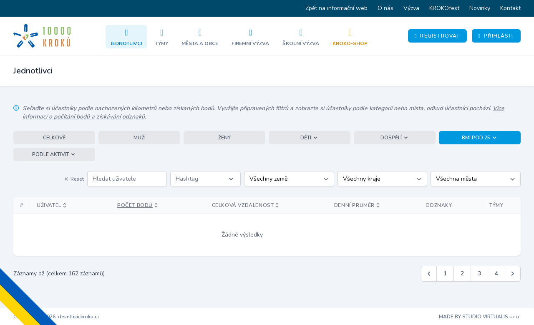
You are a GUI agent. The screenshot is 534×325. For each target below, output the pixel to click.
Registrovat (437, 36)
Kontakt (510, 8)
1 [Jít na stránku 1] (445, 273)
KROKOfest (444, 8)
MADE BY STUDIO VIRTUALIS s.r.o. (480, 316)
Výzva (411, 8)
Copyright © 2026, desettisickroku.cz (56, 316)
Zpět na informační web (336, 8)
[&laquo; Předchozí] (429, 274)
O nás (385, 8)
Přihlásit (496, 36)
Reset (74, 179)
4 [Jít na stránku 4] (496, 273)
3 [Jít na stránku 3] (479, 273)
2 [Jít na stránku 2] (462, 273)
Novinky (479, 8)
